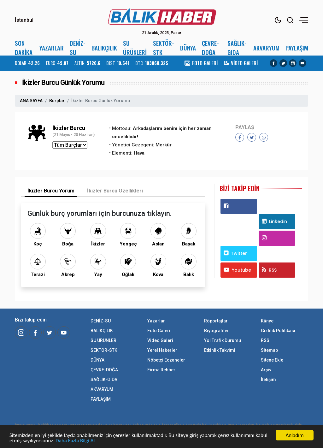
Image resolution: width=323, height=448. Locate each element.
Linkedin (274, 221)
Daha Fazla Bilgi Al (75, 441)
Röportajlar (216, 320)
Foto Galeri (158, 330)
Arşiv (266, 369)
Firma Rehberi (162, 369)
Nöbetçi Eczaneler (166, 360)
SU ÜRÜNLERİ (135, 47)
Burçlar (57, 100)
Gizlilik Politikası (278, 330)
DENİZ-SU (77, 47)
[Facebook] (35, 332)
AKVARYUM (266, 47)
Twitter (235, 253)
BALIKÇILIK (104, 47)
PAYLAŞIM (296, 47)
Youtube (237, 270)
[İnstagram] (21, 332)
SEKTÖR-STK (163, 47)
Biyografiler (216, 330)
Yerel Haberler (162, 350)
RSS (269, 270)
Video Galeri (160, 340)
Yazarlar (156, 320)
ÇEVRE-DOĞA (210, 47)
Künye (267, 320)
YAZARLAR (51, 47)
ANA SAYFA (31, 100)
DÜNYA (188, 47)
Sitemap (269, 350)
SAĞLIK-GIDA (237, 47)
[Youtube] (63, 332)
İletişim (268, 379)
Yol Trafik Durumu (222, 340)
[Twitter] (49, 332)
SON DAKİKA (23, 47)
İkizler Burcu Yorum (50, 191)
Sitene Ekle (272, 360)
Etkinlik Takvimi (219, 350)
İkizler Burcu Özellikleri (115, 191)
